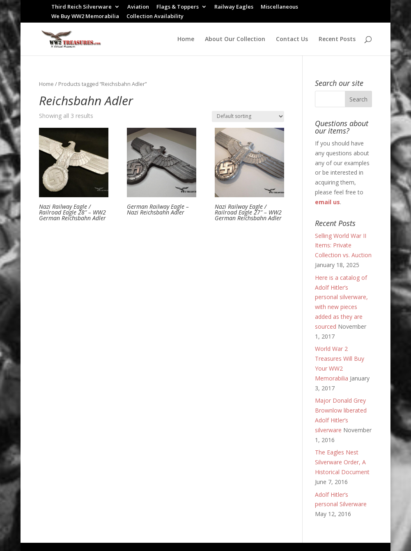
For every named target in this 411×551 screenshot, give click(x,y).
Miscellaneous (279, 7)
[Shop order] (248, 116)
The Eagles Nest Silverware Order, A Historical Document (342, 462)
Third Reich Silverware (81, 7)
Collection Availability (155, 17)
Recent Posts (337, 39)
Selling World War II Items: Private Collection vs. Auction (343, 245)
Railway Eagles (233, 7)
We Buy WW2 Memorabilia (85, 17)
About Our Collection (235, 39)
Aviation (138, 7)
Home (185, 39)
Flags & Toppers (177, 7)
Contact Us (292, 39)
